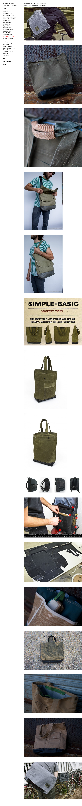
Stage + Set (6, 26)
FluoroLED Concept (8, 50)
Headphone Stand (7, 34)
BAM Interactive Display (9, 15)
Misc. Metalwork (7, 22)
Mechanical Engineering (9, 48)
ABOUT (4, 58)
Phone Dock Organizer (8, 33)
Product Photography (8, 38)
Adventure (5, 53)
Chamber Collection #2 (9, 19)
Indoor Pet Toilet (7, 27)
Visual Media (6, 44)
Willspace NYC (6, 11)
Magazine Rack (7, 31)
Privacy (5, 64)
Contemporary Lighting (8, 29)
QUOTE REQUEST (7, 61)
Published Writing (7, 43)
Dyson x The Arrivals (8, 13)
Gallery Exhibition (7, 46)
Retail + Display (7, 20)
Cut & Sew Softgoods (8, 36)
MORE (4, 41)
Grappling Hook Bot (8, 51)
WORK (4, 8)
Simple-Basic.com (44, 3)
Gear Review (6, 55)
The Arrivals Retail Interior (9, 17)
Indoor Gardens (7, 10)
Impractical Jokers (7, 24)
